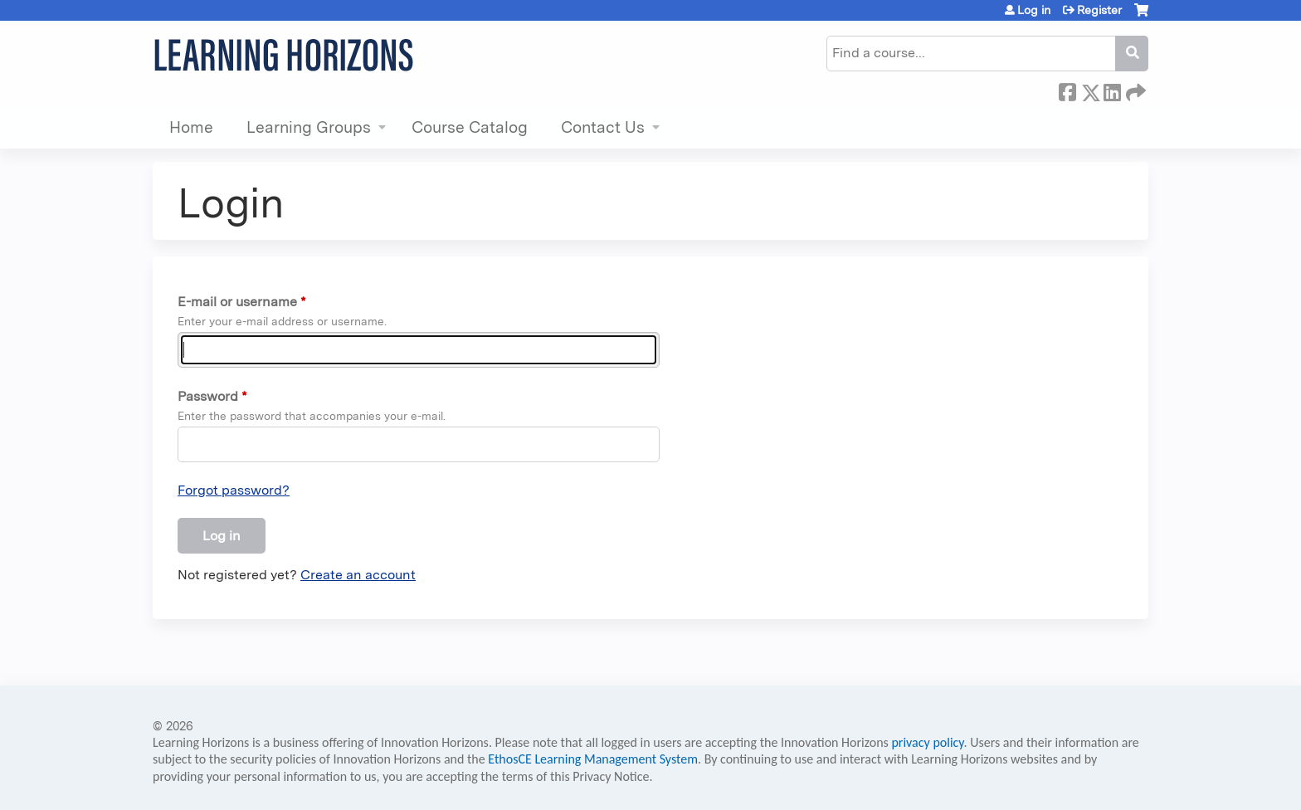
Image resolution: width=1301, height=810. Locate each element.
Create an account (358, 575)
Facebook (1067, 90)
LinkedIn (1112, 90)
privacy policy (927, 742)
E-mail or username (237, 302)
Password (208, 396)
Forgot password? (234, 490)
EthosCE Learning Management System (593, 759)
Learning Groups (308, 127)
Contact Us (603, 127)
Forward (1134, 90)
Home (191, 127)
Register (1099, 10)
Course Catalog (470, 127)
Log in (1033, 10)
